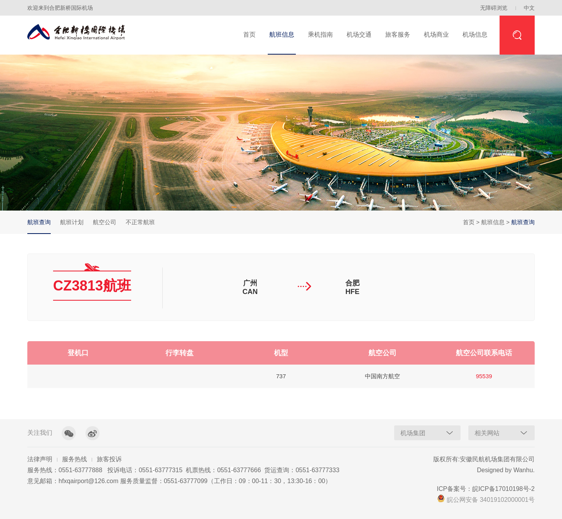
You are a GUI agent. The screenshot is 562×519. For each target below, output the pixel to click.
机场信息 (474, 34)
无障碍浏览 (493, 8)
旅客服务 (397, 34)
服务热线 (74, 459)
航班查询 (39, 226)
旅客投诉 (109, 459)
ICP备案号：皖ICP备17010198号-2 (486, 488)
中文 (529, 8)
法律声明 (39, 459)
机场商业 (436, 34)
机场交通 (359, 34)
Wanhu (523, 470)
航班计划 (72, 222)
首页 (249, 34)
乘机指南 (320, 34)
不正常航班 (140, 222)
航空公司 (104, 222)
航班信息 (281, 34)
